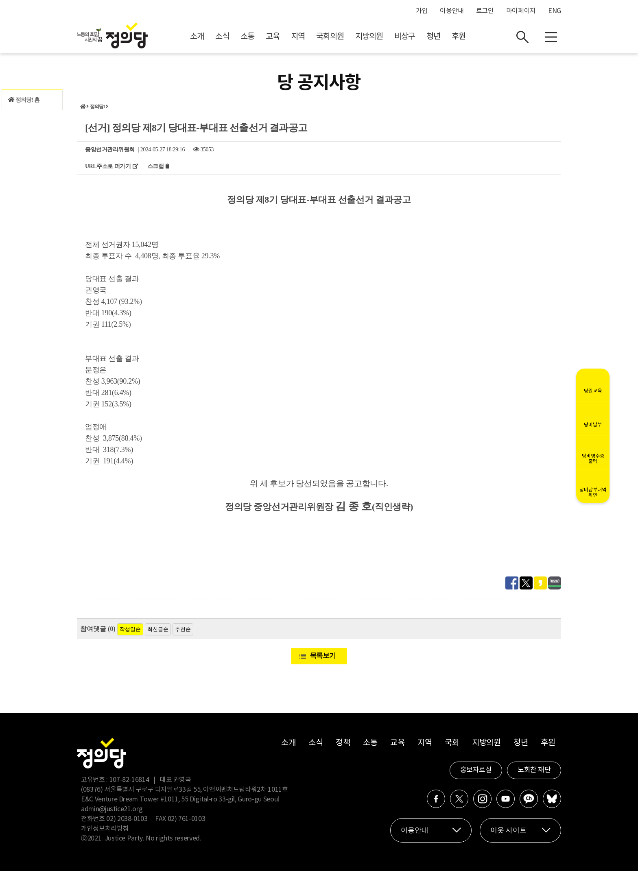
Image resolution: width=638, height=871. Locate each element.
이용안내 (452, 11)
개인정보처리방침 (105, 828)
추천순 (183, 629)
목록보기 (323, 655)
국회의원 (330, 36)
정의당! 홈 (23, 100)
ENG (554, 11)
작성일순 (130, 629)
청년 (433, 36)
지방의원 (369, 36)
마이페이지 (521, 11)
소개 (197, 36)
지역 (298, 36)
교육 (273, 36)
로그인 (485, 11)
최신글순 (157, 629)
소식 (222, 36)
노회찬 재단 (534, 770)
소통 (247, 36)
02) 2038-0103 (126, 819)
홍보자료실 (476, 770)
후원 (458, 36)
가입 (422, 11)
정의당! (97, 106)
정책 (343, 743)
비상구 (404, 36)
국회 (452, 743)
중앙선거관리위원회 (110, 149)
